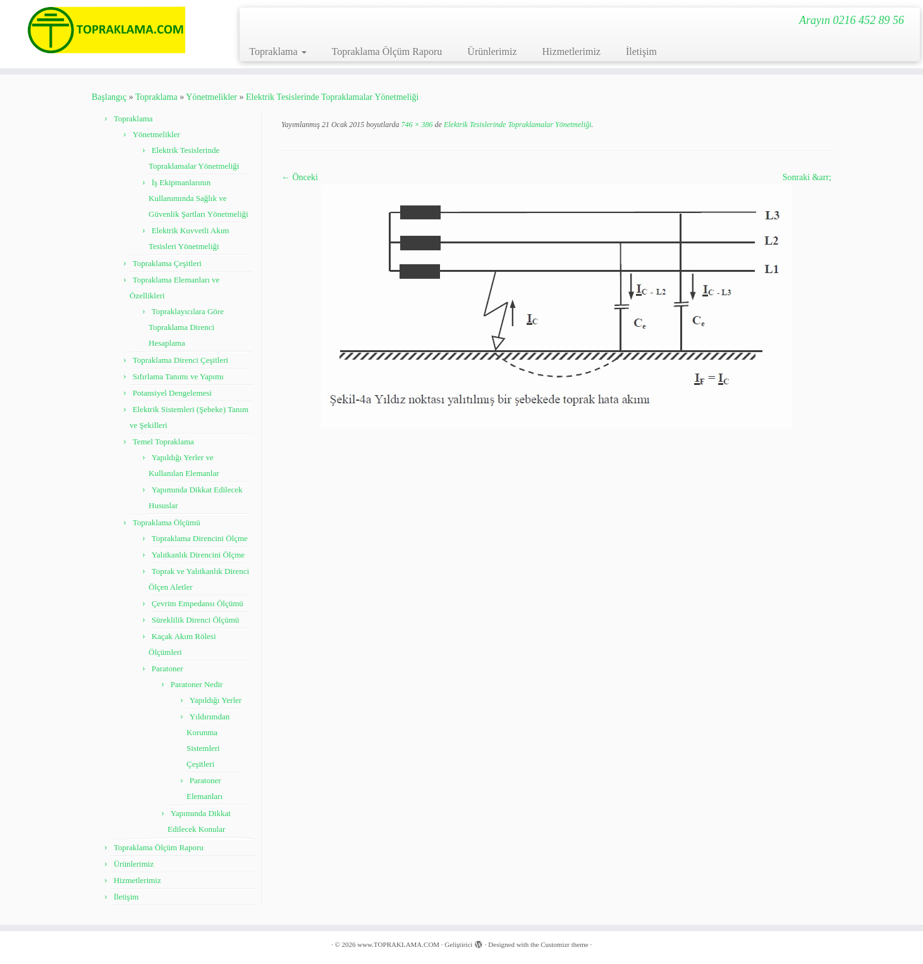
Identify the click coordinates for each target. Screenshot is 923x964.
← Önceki (299, 177)
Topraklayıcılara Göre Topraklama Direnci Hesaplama (186, 327)
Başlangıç (109, 97)
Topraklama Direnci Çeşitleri (180, 360)
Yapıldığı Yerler (215, 700)
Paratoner (167, 668)
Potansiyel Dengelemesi (172, 393)
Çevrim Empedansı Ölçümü (197, 603)
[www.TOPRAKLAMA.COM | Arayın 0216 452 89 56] (106, 30)
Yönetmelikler (211, 97)
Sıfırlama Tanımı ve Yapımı (178, 376)
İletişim (641, 51)
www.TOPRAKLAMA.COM (398, 944)
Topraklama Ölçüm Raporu (387, 51)
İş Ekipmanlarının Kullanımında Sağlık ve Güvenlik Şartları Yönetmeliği (198, 198)
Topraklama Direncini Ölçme (200, 538)
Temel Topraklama (163, 441)
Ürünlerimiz (492, 51)
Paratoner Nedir (197, 684)
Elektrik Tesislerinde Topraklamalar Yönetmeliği (332, 97)
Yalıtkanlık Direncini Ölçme (198, 554)
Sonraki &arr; (807, 177)
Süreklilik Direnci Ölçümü (196, 620)
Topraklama (277, 51)
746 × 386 (415, 124)
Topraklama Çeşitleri (167, 263)
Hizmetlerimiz (571, 51)
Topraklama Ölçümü (166, 522)
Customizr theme (564, 944)
